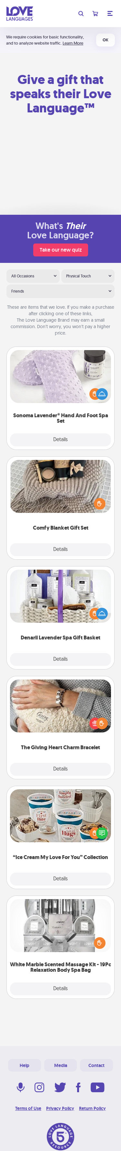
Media (60, 1065)
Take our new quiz (61, 249)
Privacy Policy (60, 1108)
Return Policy (92, 1108)
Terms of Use (28, 1108)
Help (24, 1065)
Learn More (73, 43)
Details (60, 439)
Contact (96, 1065)
